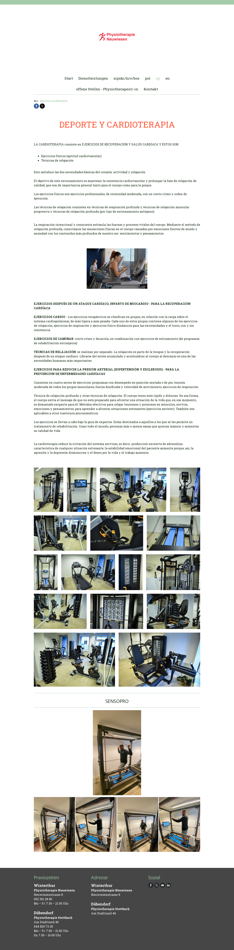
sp (158, 78)
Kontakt (151, 89)
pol (147, 78)
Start (69, 78)
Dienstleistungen (93, 78)
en (167, 78)
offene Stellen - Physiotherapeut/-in (107, 89)
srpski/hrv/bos (126, 78)
